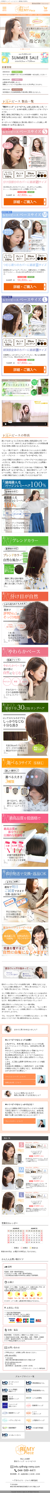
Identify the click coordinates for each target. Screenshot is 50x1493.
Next (48, 36)
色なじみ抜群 (25, 1459)
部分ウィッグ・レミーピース (25, 1461)
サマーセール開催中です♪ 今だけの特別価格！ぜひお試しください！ (25, 74)
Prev (2, 36)
